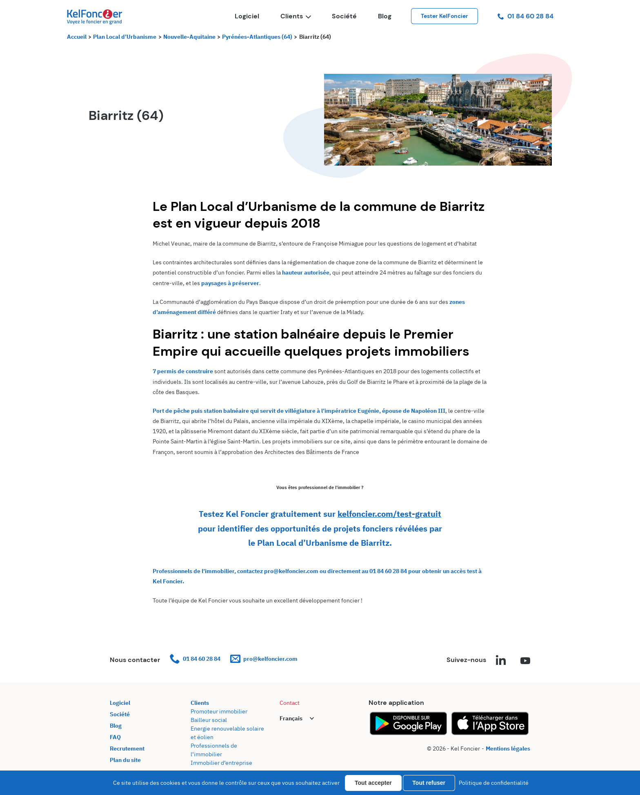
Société (344, 16)
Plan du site (125, 760)
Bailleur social (209, 720)
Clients (295, 16)
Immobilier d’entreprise (221, 762)
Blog (384, 16)
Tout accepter (373, 782)
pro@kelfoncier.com (264, 659)
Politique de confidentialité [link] (494, 782)
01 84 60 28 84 (525, 16)
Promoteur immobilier (219, 711)
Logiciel (247, 16)
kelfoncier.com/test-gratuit (389, 514)
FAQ (115, 737)
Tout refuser (428, 782)
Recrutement (127, 748)
